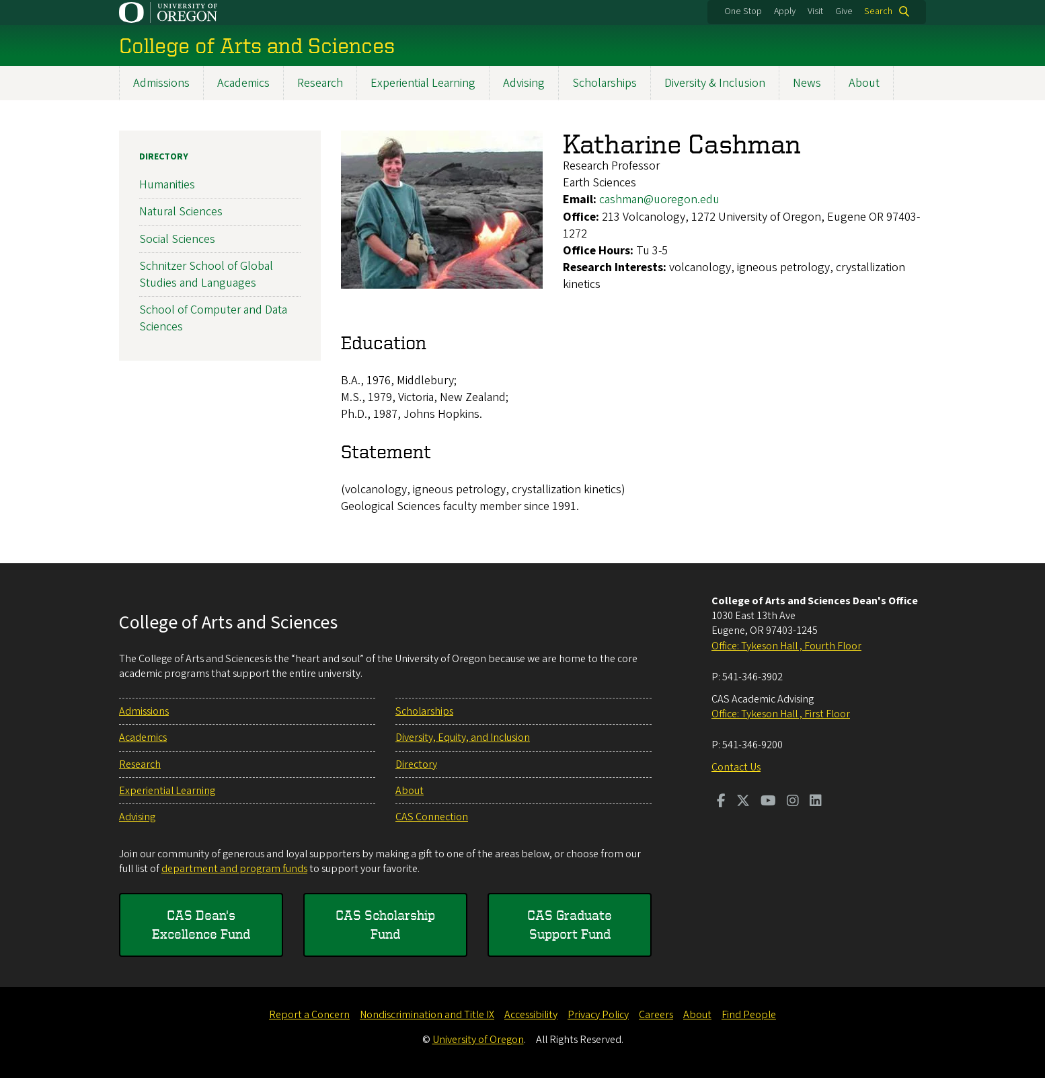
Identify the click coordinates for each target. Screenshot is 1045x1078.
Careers (656, 1014)
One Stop (743, 11)
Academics (243, 83)
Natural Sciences (181, 211)
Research (320, 83)
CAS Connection (431, 817)
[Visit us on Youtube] (768, 802)
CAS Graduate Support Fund (569, 924)
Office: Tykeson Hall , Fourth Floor (786, 646)
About (864, 83)
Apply (785, 11)
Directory (163, 157)
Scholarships (604, 83)
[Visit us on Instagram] (792, 802)
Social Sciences (177, 238)
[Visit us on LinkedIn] (815, 802)
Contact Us (736, 767)
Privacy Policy (598, 1014)
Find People (749, 1014)
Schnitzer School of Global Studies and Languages (206, 274)
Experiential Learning (423, 83)
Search (878, 11)
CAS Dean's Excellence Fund (201, 924)
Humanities (167, 184)
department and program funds (234, 868)
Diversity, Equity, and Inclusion (462, 737)
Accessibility (530, 1014)
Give (844, 11)
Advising (524, 83)
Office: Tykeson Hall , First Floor (780, 714)
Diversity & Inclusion (714, 83)
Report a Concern (309, 1014)
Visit (815, 11)
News (807, 83)
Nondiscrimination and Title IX (427, 1014)
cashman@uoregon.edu (659, 199)
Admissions (161, 83)
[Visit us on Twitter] (743, 802)
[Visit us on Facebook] (721, 802)
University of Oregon (478, 1039)
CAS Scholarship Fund (385, 924)
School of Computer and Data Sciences (213, 318)
